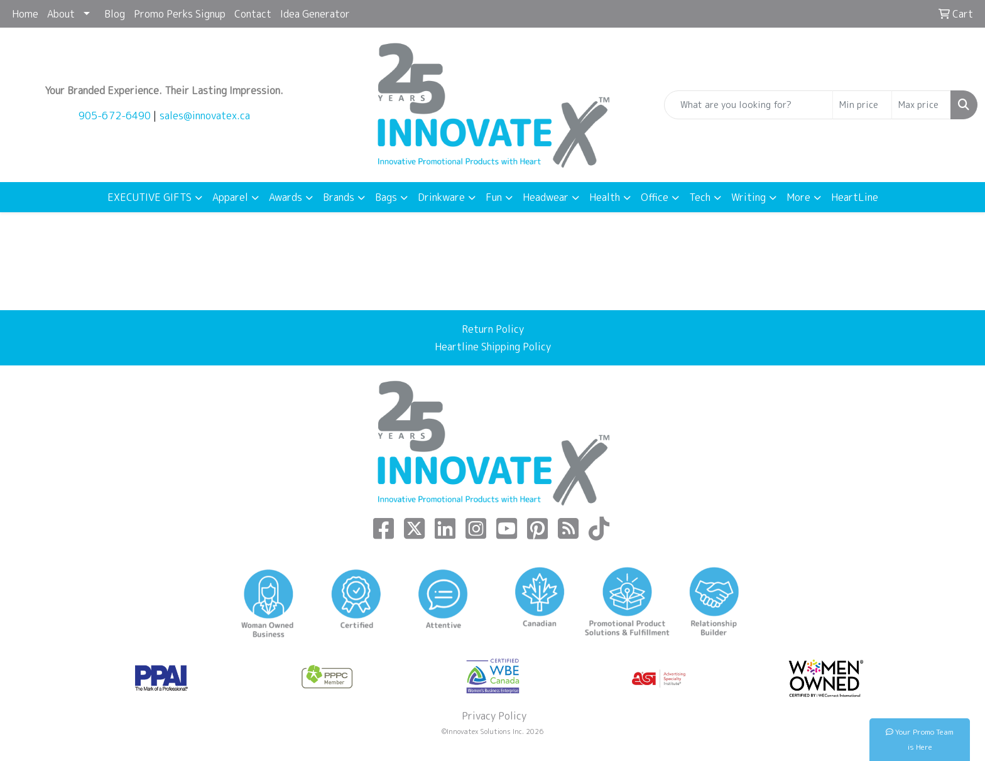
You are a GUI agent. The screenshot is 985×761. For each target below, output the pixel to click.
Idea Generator (315, 14)
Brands (338, 197)
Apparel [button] (230, 197)
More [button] (798, 197)
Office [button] (654, 197)
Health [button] (604, 197)
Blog (114, 14)
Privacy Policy (492, 716)
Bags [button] (386, 197)
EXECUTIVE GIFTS (149, 197)
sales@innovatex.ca (205, 115)
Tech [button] (699, 197)
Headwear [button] (546, 197)
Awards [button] (285, 197)
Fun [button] (494, 197)
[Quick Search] (748, 104)
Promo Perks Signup (180, 14)
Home (25, 14)
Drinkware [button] (441, 197)
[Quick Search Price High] (921, 104)
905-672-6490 (115, 115)
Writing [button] (748, 197)
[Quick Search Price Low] (862, 104)
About (61, 14)
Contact (252, 14)
